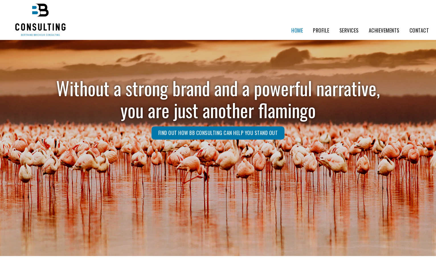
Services (349, 30)
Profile (321, 30)
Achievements (384, 30)
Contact (419, 30)
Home (297, 30)
